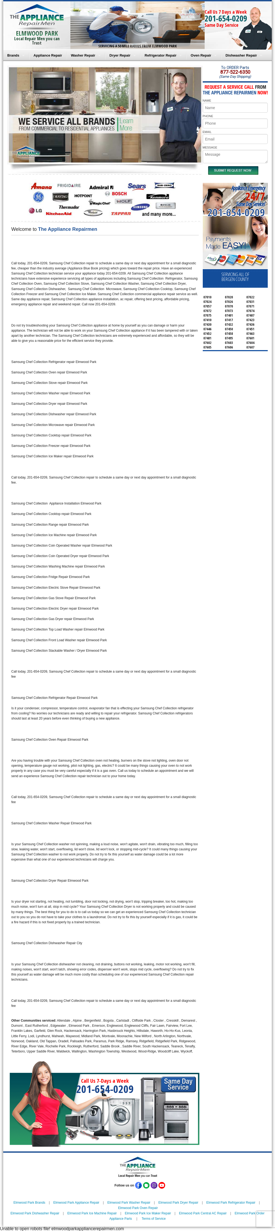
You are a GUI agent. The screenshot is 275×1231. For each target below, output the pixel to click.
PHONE (208, 116)
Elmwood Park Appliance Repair (76, 1202)
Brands (13, 55)
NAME (207, 100)
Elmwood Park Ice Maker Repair (148, 1213)
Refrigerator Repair (160, 55)
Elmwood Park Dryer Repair (178, 1202)
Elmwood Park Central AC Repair (203, 1213)
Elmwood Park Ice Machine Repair (92, 1213)
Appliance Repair (48, 55)
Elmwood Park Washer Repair (128, 1202)
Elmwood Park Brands (29, 1202)
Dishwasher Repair (241, 55)
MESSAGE (210, 147)
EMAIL (207, 132)
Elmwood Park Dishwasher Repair (34, 1213)
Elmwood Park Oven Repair (138, 1208)
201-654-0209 (226, 18)
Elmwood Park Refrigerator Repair (230, 1202)
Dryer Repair (120, 55)
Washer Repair (83, 55)
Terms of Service (153, 1219)
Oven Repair (201, 55)
